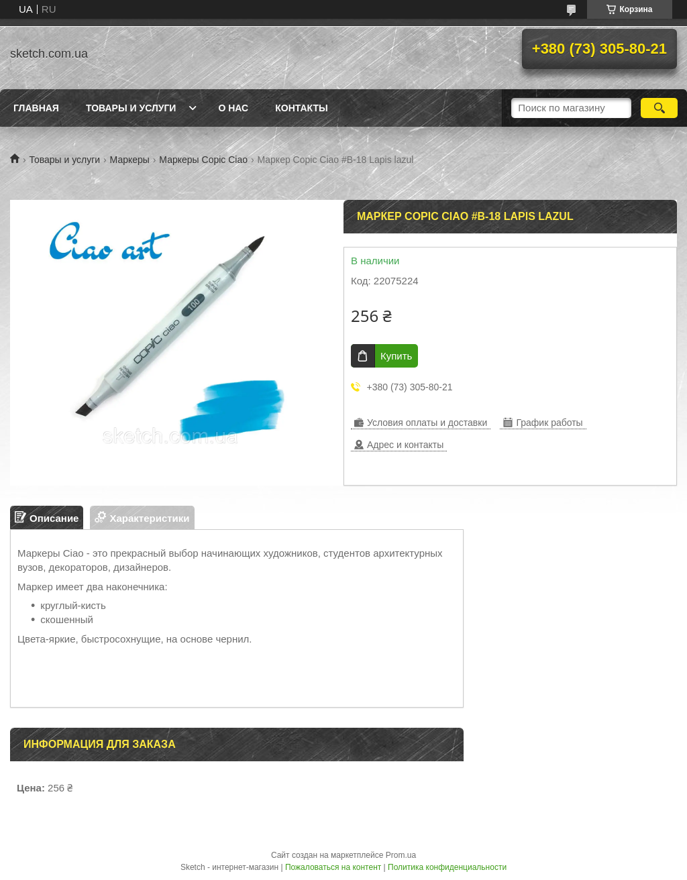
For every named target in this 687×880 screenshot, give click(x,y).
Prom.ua (401, 855)
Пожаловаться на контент (333, 867)
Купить (396, 356)
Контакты (301, 108)
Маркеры (130, 159)
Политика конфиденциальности (447, 867)
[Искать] (659, 108)
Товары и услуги (131, 108)
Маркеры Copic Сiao (203, 159)
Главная (36, 108)
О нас (233, 108)
